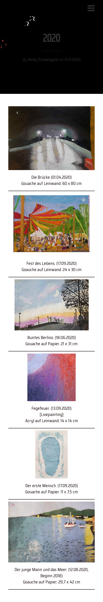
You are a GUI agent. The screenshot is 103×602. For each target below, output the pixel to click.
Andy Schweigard (43, 60)
